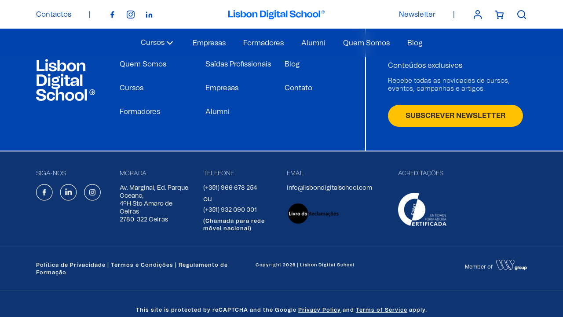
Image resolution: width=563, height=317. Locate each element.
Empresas (209, 43)
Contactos (53, 14)
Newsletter (417, 14)
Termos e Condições (142, 265)
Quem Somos (366, 43)
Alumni (313, 43)
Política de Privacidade (71, 265)
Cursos (131, 88)
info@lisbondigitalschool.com (329, 188)
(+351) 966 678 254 (230, 188)
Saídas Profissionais (238, 64)
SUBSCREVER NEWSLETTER (455, 115)
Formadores (263, 43)
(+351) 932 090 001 (230, 210)
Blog (414, 43)
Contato (298, 88)
